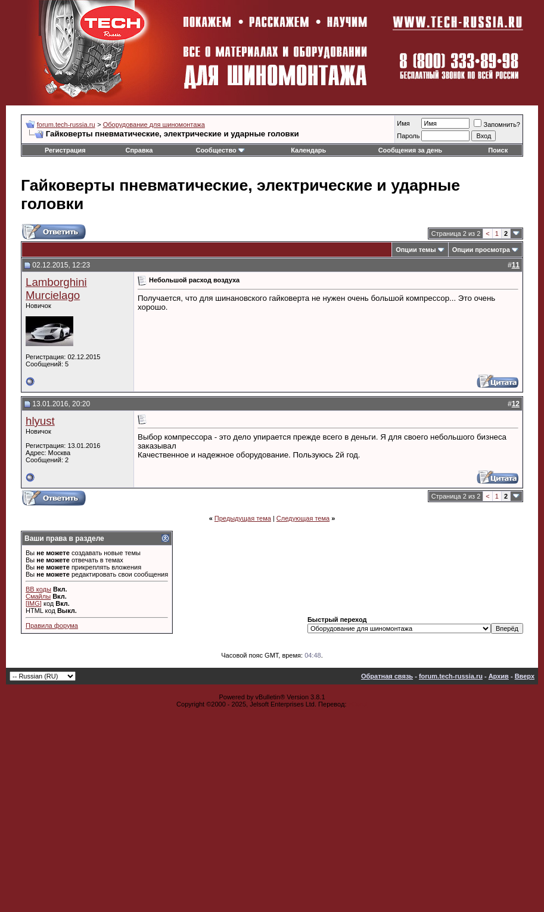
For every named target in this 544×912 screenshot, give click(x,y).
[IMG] (34, 603)
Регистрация (65, 150)
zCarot (358, 704)
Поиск (498, 150)
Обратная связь (387, 676)
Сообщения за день (410, 150)
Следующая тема (302, 518)
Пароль (408, 135)
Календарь (308, 150)
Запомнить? (497, 124)
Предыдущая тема (243, 518)
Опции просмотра (481, 249)
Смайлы (38, 596)
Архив (499, 676)
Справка (139, 150)
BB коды (38, 589)
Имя (403, 123)
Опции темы (416, 249)
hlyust (40, 421)
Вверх (524, 676)
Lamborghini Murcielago (56, 288)
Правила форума (52, 625)
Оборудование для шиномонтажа (154, 124)
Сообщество (219, 150)
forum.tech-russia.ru (66, 124)
